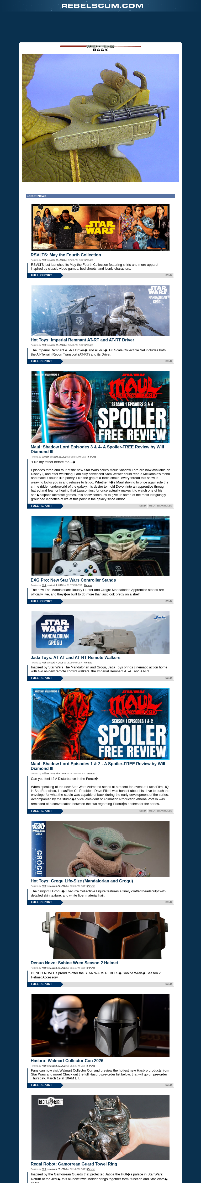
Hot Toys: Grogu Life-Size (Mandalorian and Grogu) (82, 881)
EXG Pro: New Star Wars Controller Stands (73, 580)
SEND (168, 275)
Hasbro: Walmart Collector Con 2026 (67, 1060)
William (45, 456)
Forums (89, 260)
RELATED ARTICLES (160, 505)
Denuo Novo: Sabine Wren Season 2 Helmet (74, 963)
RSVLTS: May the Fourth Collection (66, 255)
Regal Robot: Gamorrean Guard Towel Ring (74, 1164)
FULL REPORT (41, 275)
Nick (44, 260)
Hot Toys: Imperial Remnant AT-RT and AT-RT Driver (82, 340)
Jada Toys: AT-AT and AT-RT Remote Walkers (75, 657)
